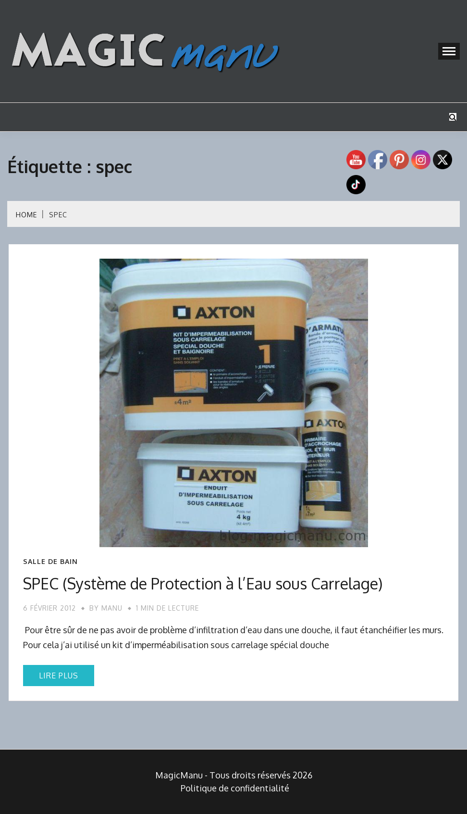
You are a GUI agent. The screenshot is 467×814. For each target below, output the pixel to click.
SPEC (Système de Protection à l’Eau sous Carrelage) (202, 583)
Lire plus (58, 675)
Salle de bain (50, 561)
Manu (112, 608)
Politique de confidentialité (235, 788)
